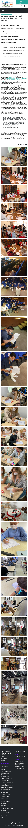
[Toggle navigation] (3, 10)
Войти (22, 6)
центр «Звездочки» (10, 78)
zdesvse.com (19, 825)
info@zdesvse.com (20, 756)
